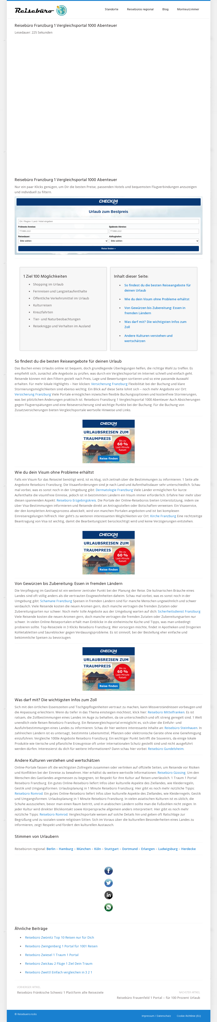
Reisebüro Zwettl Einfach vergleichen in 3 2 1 (58, 972)
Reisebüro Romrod (29, 793)
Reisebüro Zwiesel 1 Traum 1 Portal (51, 955)
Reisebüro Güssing (171, 772)
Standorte (111, 9)
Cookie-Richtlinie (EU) (189, 1015)
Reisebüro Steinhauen (180, 728)
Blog (165, 9)
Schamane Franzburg (56, 601)
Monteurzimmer (188, 9)
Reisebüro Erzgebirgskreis (76, 500)
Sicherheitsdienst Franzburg (179, 611)
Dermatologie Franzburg (114, 490)
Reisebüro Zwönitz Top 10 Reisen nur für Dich (59, 937)
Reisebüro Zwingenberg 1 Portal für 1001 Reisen (61, 946)
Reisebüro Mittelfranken (166, 712)
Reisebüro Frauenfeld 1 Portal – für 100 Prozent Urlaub (155, 995)
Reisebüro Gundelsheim (166, 749)
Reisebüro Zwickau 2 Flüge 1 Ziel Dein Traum (58, 963)
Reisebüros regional (140, 9)
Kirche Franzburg (163, 516)
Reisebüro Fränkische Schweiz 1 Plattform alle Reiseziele (61, 989)
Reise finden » (108, 248)
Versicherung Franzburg (109, 384)
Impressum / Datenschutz (156, 1015)
